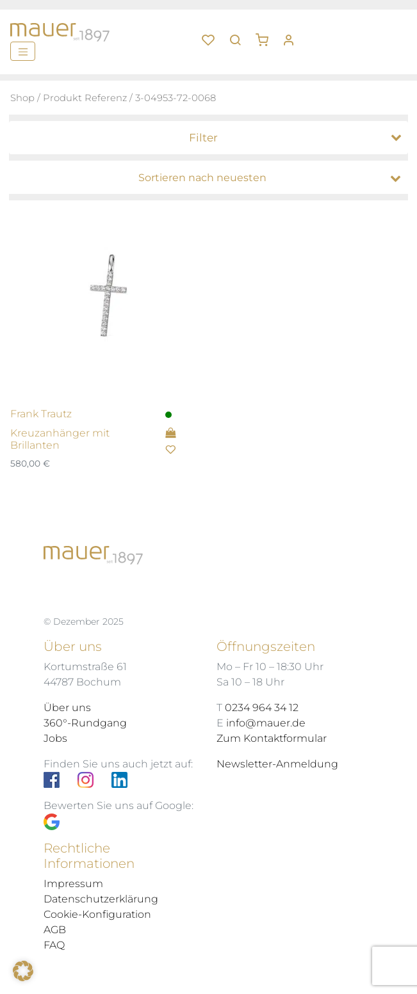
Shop (22, 98)
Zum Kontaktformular (272, 738)
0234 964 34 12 (261, 707)
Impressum (73, 884)
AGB (55, 930)
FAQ (54, 945)
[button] (266, 35)
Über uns (67, 707)
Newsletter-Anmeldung (277, 764)
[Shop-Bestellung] (211, 178)
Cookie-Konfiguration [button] (97, 914)
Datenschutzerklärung (101, 899)
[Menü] (22, 51)
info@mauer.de (266, 723)
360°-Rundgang (85, 723)
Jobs (55, 738)
